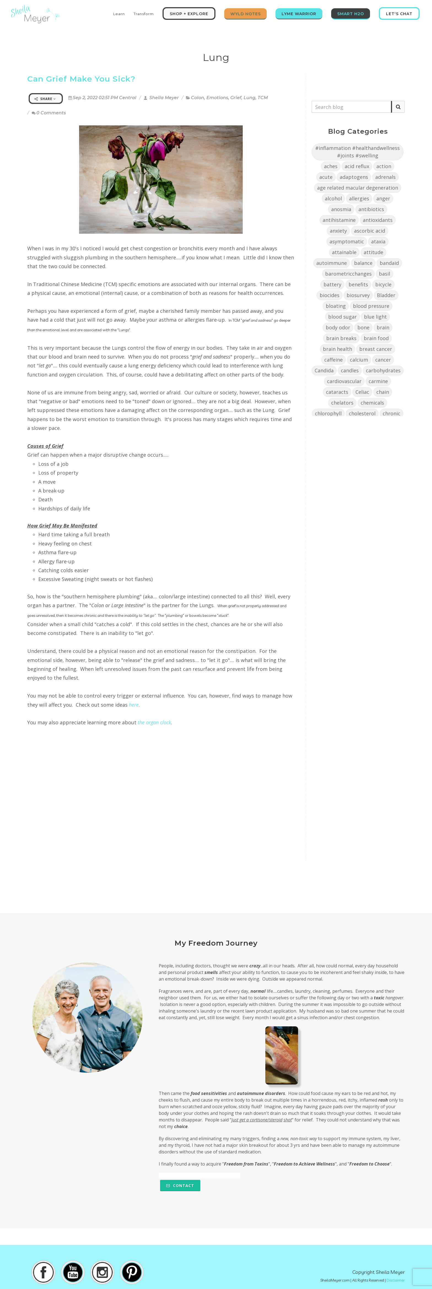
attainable (344, 252)
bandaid (389, 263)
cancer (383, 359)
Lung (249, 97)
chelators (342, 402)
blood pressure (371, 306)
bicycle (383, 284)
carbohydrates (383, 370)
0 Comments (49, 112)
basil (384, 273)
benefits (358, 284)
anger (383, 198)
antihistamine (339, 220)
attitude (373, 252)
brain (383, 327)
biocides (329, 295)
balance (363, 263)
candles (350, 370)
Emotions (217, 97)
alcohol (333, 198)
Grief (235, 97)
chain (382, 392)
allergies (359, 198)
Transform (144, 14)
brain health (337, 349)
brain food (376, 338)
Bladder (386, 295)
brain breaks (341, 338)
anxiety (338, 230)
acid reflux (357, 166)
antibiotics (371, 209)
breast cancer (375, 349)
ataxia (378, 241)
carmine (378, 381)
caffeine (333, 359)
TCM (263, 97)
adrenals (385, 177)
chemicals (372, 402)
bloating (336, 306)
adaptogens (354, 177)
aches (330, 166)
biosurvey (358, 295)
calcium (359, 359)
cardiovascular (344, 381)
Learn (119, 14)
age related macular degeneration (357, 187)
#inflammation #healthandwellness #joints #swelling (357, 152)
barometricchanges (348, 273)
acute (326, 177)
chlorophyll (328, 413)
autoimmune (331, 263)
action (383, 166)
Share (45, 98)
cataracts (337, 392)
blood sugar (342, 316)
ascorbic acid (369, 230)
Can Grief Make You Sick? (81, 79)
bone (363, 327)
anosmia (341, 209)
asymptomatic (347, 241)
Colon (197, 97)
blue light (375, 316)
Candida (324, 370)
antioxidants (378, 220)
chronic (391, 413)
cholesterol (362, 413)
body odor (338, 327)
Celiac (362, 392)
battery (332, 284)
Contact (180, 1185)
